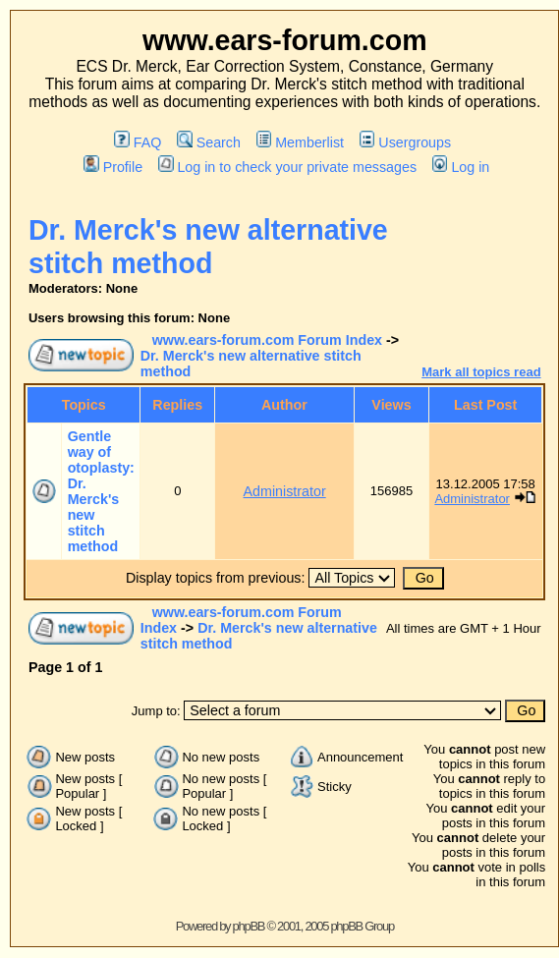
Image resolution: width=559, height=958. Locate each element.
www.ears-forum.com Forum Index (267, 340)
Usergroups (405, 142)
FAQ (137, 142)
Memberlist (300, 142)
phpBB (249, 926)
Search (209, 142)
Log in (460, 167)
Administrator (285, 491)
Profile (113, 167)
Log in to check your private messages (287, 167)
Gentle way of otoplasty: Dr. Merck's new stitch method (101, 491)
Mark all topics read (480, 372)
